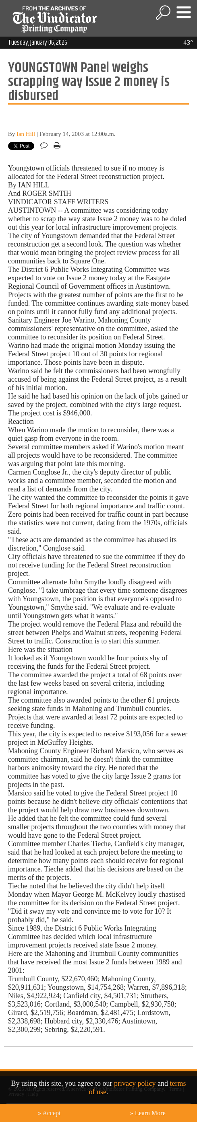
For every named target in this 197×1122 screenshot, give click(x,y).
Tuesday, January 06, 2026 (37, 42)
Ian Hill (26, 134)
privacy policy (135, 1083)
